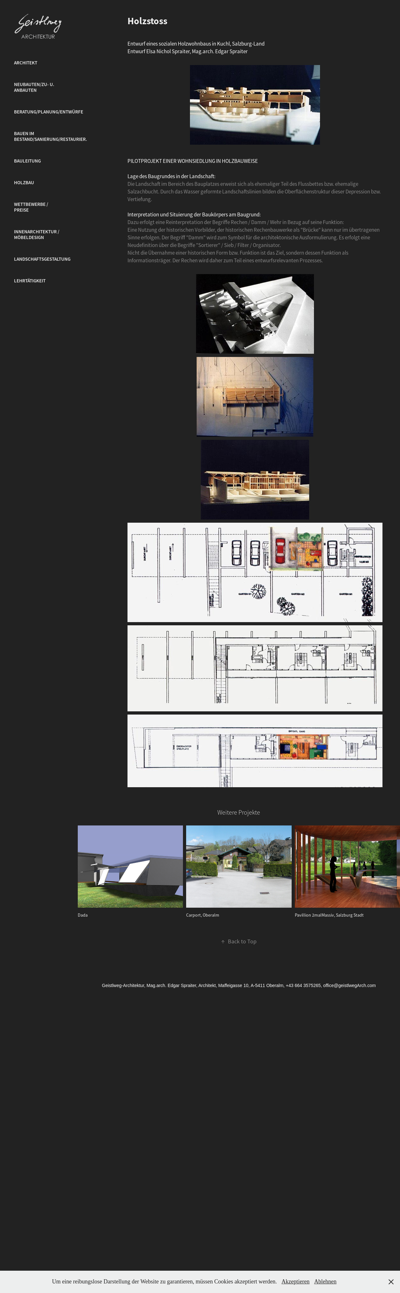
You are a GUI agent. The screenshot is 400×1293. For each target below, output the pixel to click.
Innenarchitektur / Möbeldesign (36, 235)
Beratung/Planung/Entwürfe (48, 112)
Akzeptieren (295, 1281)
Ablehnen (325, 1281)
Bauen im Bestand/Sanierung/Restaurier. (50, 136)
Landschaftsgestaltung (42, 259)
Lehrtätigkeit (30, 281)
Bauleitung (27, 161)
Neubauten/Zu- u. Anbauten (34, 87)
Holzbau (24, 182)
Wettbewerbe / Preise (31, 207)
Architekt (25, 63)
